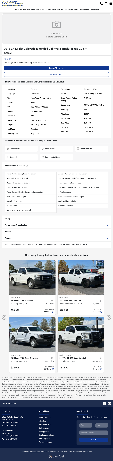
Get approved (44, 432)
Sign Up (94, 440)
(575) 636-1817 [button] (9, 425)
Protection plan (45, 425)
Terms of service (45, 442)
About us (42, 421)
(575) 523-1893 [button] (9, 439)
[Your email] (93, 432)
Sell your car (44, 428)
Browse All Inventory (56, 68)
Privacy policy (44, 439)
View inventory (44, 417)
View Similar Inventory (56, 74)
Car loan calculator (46, 435)
